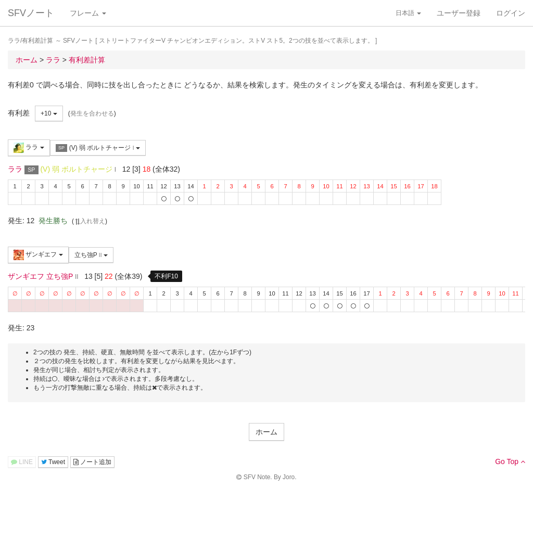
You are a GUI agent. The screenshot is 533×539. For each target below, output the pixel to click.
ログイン (510, 13)
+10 (49, 113)
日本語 (408, 13)
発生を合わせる (92, 113)
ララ (29, 148)
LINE (22, 462)
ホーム (266, 432)
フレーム (88, 13)
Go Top (510, 461)
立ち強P (91, 255)
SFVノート (31, 13)
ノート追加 (92, 462)
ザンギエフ (38, 255)
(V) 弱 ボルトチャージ (98, 148)
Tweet (53, 462)
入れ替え (89, 221)
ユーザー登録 (458, 13)
